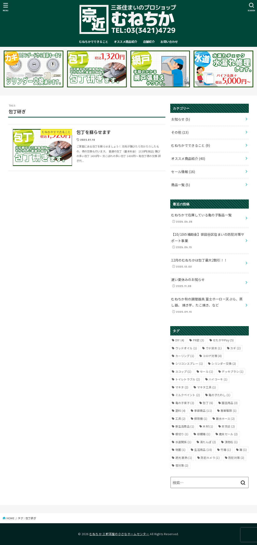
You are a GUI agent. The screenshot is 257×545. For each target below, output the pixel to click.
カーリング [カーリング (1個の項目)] (184, 356)
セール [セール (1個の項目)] (206, 371)
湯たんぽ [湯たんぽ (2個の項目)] (208, 442)
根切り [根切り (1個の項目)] (181, 434)
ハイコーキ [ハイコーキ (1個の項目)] (218, 379)
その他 (179, 132)
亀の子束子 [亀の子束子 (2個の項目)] (184, 403)
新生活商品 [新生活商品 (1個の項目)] (184, 426)
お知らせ (180, 119)
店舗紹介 (149, 42)
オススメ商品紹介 (125, 42)
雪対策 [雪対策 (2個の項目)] (181, 465)
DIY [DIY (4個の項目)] (179, 340)
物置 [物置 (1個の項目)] (180, 450)
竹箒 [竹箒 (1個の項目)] (226, 450)
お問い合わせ (169, 42)
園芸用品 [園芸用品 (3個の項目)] (230, 403)
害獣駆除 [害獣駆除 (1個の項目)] (228, 410)
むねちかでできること (93, 42)
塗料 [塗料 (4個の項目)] (180, 410)
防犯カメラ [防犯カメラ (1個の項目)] (210, 458)
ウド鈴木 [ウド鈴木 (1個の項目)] (214, 348)
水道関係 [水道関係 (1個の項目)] (183, 442)
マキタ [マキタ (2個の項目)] (181, 387)
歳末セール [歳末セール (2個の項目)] (228, 434)
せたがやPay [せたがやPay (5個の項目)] (223, 340)
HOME (10, 518)
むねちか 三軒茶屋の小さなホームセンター (119, 534)
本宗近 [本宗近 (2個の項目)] (228, 426)
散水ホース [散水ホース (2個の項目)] (225, 418)
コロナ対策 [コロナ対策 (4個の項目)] (212, 356)
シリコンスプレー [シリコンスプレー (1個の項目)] (189, 363)
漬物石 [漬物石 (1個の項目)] (231, 442)
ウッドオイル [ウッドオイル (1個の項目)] (186, 348)
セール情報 (183, 171)
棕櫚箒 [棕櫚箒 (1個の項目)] (203, 434)
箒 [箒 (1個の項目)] (243, 450)
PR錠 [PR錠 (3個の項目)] (198, 340)
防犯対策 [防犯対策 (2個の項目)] (236, 458)
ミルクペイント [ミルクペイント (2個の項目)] (187, 395)
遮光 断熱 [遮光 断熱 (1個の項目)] (183, 458)
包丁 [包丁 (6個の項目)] (208, 403)
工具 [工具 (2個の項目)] (180, 418)
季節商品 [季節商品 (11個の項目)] (203, 410)
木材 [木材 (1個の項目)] (208, 426)
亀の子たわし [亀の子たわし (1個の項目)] (219, 395)
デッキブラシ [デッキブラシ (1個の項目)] (232, 371)
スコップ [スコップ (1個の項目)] (183, 371)
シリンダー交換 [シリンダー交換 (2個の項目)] (223, 363)
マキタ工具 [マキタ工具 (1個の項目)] (206, 387)
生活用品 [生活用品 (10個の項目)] (203, 450)
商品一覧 (180, 184)
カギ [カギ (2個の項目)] (235, 348)
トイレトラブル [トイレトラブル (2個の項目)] (187, 379)
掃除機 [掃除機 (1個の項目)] (200, 418)
